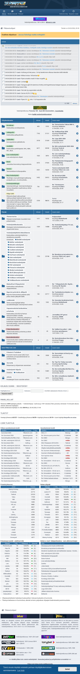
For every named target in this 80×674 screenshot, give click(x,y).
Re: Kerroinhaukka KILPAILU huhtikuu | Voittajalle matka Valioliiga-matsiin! (28, 48)
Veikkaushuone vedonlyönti (18, 280)
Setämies (62, 126)
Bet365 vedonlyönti (22, 239)
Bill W (7, 589)
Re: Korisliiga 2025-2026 (9, 450)
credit (13, 530)
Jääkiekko (10, 139)
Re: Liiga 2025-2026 (58, 138)
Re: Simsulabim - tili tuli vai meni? (51, 461)
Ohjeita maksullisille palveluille (51, 448)
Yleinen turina (12, 216)
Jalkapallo (10, 132)
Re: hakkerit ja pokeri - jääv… (62, 329)
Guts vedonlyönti (14, 257)
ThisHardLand (7, 546)
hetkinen (47, 502)
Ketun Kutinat (45, 558)
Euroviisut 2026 (6, 433)
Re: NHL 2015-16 (46, 468)
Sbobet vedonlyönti (15, 270)
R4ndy (61, 163)
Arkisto (9, 377)
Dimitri (61, 140)
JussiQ (13, 519)
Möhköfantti (63, 218)
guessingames (28, 435)
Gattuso (27, 455)
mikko (68, 440)
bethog (27, 443)
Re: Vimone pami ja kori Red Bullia (52, 435)
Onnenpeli (13, 537)
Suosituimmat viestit (48, 428)
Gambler (47, 509)
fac (47, 522)
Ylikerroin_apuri (64, 256)
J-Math (13, 532)
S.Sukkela (67, 435)
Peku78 (7, 548)
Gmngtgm (47, 517)
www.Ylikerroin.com (9, 348)
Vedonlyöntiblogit (13, 183)
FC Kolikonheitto (47, 530)
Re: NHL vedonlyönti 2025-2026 (63, 146)
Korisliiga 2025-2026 (47, 579)
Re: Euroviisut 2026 (58, 175)
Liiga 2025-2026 (46, 589)
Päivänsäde (63, 133)
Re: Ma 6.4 (37, 63)
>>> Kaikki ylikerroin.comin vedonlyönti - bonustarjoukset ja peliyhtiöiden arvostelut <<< (40, 659)
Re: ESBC (44, 438)
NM (28, 450)
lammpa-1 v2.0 (67, 478)
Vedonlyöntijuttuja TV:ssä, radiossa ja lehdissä (56, 586)
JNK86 (61, 317)
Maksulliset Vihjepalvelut (15, 284)
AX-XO (28, 466)
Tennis (9, 169)
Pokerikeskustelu (13, 329)
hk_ (68, 466)
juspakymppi (7, 591)
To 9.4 (44, 66)
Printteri (20, 96)
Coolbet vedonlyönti (16, 250)
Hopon (61, 378)
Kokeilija (62, 156)
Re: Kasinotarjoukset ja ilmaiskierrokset (14, 453)
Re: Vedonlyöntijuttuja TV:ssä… (63, 225)
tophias (47, 499)
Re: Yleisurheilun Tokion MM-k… (63, 124)
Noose (67, 463)
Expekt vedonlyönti (15, 252)
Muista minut (63, 391)
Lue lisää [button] (20, 670)
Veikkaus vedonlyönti (16, 277)
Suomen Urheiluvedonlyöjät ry (50, 453)
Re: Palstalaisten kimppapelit (62, 161)
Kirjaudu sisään (7, 386)
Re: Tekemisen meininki (47, 51)
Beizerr (20, 57)
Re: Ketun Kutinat (6, 455)
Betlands (44, 594)
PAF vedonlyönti (14, 265)
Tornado (13, 535)
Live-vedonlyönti (12, 155)
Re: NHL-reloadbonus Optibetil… (63, 376)
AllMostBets (7, 574)
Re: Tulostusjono (42, 96)
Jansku (7, 566)
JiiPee (7, 568)
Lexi (18, 63)
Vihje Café (10, 193)
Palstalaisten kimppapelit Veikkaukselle (54, 571)
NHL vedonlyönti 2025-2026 (50, 553)
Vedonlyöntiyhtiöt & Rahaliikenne (18, 233)
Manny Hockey (13, 489)
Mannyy (67, 433)
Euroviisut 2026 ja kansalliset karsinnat (53, 568)
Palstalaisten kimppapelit (49, 556)
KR (68, 453)
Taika (13, 497)
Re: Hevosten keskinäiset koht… (63, 300)
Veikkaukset (19, 372)
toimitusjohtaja (47, 504)
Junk (27, 478)
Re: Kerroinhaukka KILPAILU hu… (63, 369)
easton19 (47, 492)
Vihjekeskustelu (7, 120)
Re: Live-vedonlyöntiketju (61, 154)
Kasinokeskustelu (13, 337)
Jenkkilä (9, 146)
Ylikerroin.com (64, 170)
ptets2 (7, 556)
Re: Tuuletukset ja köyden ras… (63, 292)
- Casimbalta (58, 111)
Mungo (67, 438)
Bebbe (7, 561)
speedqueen (63, 331)
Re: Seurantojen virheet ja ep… (63, 353)
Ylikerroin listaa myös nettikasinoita (40, 664)
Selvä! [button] (67, 669)
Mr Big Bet (62, 286)
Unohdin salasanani (51, 391)
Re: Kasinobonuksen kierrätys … (63, 338)
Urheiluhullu (63, 177)
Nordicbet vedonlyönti (16, 262)
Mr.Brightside (13, 517)
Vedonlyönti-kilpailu (14, 369)
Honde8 (47, 497)
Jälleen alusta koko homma (50, 591)
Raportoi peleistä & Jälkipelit (17, 292)
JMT (13, 507)
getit (60, 227)
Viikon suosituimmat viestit (10, 428)
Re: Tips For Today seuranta (62, 362)
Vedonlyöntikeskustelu (15, 224)
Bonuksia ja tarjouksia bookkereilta (52, 548)
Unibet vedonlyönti (15, 275)
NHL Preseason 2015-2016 (49, 443)
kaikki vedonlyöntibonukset (42, 114)
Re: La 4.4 (40, 57)
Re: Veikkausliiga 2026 (60, 131)
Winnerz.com (50, 22)
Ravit (8, 162)
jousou (61, 294)
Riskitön (7, 553)
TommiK (13, 509)
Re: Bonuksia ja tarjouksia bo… (63, 254)
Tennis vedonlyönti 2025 (60, 168)
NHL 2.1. (44, 433)
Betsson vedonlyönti (16, 247)
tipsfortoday (63, 364)
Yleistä (4, 212)
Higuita (19, 45)
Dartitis (43, 563)
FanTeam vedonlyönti (16, 255)
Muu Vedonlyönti (13, 175)
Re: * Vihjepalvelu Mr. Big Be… (62, 284)
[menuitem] (12, 12)
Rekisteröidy (22, 386)
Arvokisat (10, 125)
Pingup (61, 340)
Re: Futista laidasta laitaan (49, 478)
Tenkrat (61, 148)
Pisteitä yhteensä (6, 484)
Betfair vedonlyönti (15, 242)
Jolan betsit (45, 566)
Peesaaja (13, 502)
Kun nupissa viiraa (47, 455)
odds (47, 494)
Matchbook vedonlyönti (17, 260)
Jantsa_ (13, 514)
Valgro (13, 525)
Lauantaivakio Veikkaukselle (10, 476)
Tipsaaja (13, 522)
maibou (67, 468)
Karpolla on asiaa (70, 417)
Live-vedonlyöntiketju (48, 561)
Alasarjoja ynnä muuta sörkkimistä (52, 546)
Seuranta (10, 363)
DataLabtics (21, 51)
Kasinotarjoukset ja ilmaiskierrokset (52, 581)
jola (47, 519)
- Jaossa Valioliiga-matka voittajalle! (31, 35)
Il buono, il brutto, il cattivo (49, 576)
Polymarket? (56, 217)
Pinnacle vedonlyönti (16, 267)
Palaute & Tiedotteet (14, 352)
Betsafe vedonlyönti (16, 245)
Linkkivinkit (11, 300)
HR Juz (13, 504)
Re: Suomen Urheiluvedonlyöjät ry (52, 450)
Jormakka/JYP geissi (59, 315)
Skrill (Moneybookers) (16, 272)
